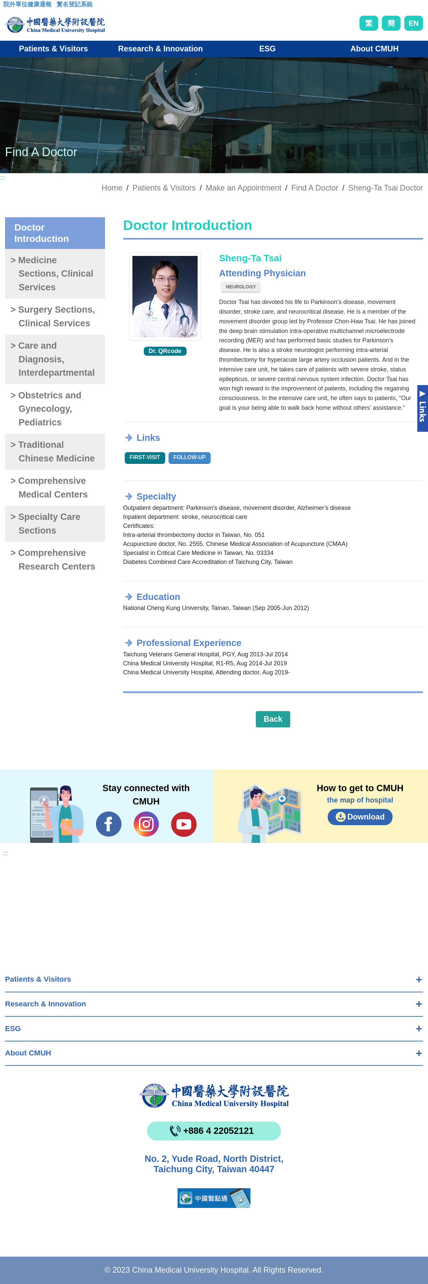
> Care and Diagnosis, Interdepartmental (52, 359)
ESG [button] (267, 48)
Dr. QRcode (165, 351)
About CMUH (28, 1053)
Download (366, 817)
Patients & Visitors (38, 979)
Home (112, 188)
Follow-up (190, 457)
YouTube (184, 824)
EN (414, 23)
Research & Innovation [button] (160, 48)
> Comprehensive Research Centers (52, 560)
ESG (13, 1028)
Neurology (241, 286)
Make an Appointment (243, 188)
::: (8, 6)
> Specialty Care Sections (45, 524)
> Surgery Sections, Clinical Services (52, 316)
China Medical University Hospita (214, 1096)
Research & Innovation (45, 1004)
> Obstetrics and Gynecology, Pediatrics (45, 408)
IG (146, 824)
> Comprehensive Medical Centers (49, 488)
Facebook (109, 824)
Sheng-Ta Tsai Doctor (385, 188)
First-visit (145, 457)
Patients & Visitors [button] (53, 48)
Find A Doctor (315, 188)
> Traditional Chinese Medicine (52, 451)
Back (273, 719)
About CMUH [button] (374, 48)
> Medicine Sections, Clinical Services (51, 273)
